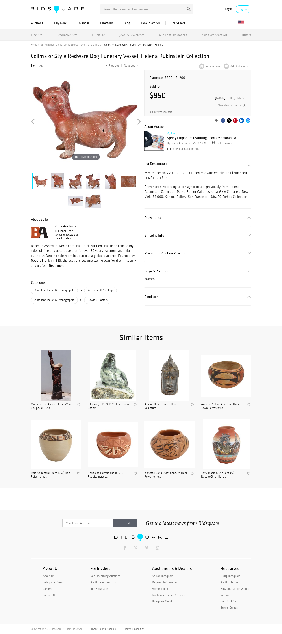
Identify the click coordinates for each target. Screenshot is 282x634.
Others (246, 35)
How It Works (150, 23)
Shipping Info (154, 235)
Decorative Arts (67, 35)
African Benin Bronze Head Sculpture (161, 406)
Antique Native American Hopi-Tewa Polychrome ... (220, 406)
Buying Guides (229, 608)
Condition (152, 297)
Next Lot (131, 65)
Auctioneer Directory (103, 582)
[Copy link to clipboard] (216, 121)
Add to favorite (239, 66)
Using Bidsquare (230, 576)
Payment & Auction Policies (165, 253)
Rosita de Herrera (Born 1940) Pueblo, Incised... (106, 474)
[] (229, 98)
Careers (47, 589)
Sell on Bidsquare (162, 576)
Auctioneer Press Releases (168, 595)
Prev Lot (112, 65)
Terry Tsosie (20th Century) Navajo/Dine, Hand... (217, 474)
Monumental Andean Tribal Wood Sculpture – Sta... (51, 406)
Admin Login (160, 589)
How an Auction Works (234, 589)
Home (34, 44)
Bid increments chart (160, 112)
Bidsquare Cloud (162, 601)
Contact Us (49, 595)
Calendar (83, 23)
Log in (228, 9)
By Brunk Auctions (178, 143)
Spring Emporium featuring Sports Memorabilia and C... (71, 44)
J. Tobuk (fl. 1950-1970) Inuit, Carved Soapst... (109, 406)
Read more (57, 265)
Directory (106, 23)
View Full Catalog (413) (183, 149)
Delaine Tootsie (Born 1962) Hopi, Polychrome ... (51, 474)
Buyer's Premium (157, 271)
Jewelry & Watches (132, 35)
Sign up (243, 9)
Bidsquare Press (53, 582)
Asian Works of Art (214, 35)
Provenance (153, 217)
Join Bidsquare (99, 589)
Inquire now (213, 66)
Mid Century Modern (173, 35)
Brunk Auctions (65, 226)
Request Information (165, 582)
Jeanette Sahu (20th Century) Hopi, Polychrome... (165, 474)
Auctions (37, 23)
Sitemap (225, 595)
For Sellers (178, 23)
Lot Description (156, 163)
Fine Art (36, 35)
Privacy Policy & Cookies (103, 628)
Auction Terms (229, 582)
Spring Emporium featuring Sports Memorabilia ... (203, 138)
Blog (127, 23)
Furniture (98, 35)
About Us (48, 576)
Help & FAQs (228, 601)
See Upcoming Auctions (105, 576)
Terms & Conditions (135, 628)
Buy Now (60, 23)
